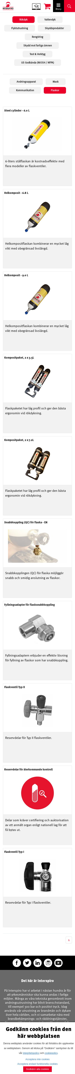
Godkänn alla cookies (37, 1069)
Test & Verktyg (37, 54)
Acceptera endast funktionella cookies (37, 1064)
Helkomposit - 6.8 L (16, 193)
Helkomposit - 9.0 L (16, 275)
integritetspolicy (31, 1053)
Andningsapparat (26, 82)
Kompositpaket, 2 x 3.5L (19, 357)
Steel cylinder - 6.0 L (17, 110)
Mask (56, 82)
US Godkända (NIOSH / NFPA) (37, 62)
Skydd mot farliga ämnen (37, 45)
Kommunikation (25, 90)
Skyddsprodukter (54, 28)
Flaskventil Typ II (14, 687)
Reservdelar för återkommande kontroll (28, 769)
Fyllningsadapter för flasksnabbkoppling (29, 604)
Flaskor (55, 90)
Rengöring (37, 37)
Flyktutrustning (19, 28)
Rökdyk (23, 19)
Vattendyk (50, 19)
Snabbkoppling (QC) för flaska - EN (25, 522)
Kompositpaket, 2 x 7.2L (19, 440)
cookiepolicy (51, 1053)
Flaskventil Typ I (14, 852)
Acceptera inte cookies (37, 1059)
